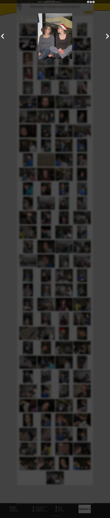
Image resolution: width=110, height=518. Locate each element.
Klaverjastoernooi (57, 2)
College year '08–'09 (47, 2)
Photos (39, 2)
